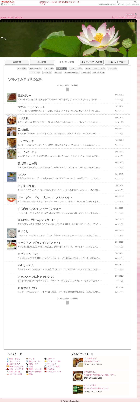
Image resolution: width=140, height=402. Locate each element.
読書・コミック (34, 369)
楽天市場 (135, 5)
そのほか (49, 369)
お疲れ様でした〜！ (92, 361)
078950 (130, 14)
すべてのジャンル (52, 372)
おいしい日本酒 (90, 385)
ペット (30, 359)
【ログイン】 (131, 17)
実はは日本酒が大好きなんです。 (97, 388)
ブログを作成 (125, 5)
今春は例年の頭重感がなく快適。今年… (100, 375)
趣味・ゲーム (33, 361)
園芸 (29, 374)
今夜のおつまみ (90, 372)
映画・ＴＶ (32, 364)
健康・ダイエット (15, 366)
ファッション (13, 361)
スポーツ (49, 359)
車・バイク (50, 364)
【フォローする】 (118, 17)
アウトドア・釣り (52, 361)
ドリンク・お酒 (9, 4)
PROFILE (18, 17)
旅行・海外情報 (34, 372)
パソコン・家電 (52, 366)
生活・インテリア (15, 369)
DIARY (10, 17)
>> (107, 5)
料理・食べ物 (13, 372)
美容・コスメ (13, 364)
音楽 (29, 366)
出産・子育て (13, 359)
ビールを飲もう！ (91, 358)
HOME (3, 17)
